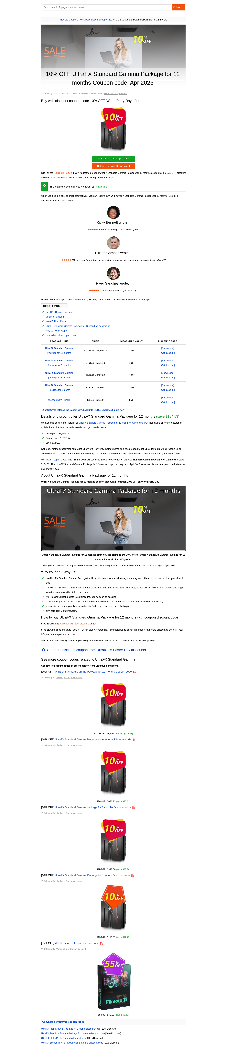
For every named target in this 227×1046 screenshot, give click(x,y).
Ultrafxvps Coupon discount (69, 677)
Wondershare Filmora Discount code (77, 943)
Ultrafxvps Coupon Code (53, 459)
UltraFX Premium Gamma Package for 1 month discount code (73, 1033)
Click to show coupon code (113, 158)
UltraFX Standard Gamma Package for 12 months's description (77, 326)
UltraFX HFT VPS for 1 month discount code (64, 1038)
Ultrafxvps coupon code (115, 93)
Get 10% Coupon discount (59, 312)
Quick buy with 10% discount (113, 166)
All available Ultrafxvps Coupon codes (63, 1022)
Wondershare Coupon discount (71, 949)
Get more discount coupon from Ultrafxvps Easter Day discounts (93, 650)
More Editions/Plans (55, 321)
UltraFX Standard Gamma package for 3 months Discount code (93, 807)
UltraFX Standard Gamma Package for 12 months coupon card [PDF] (114, 423)
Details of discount (54, 316)
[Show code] (167, 348)
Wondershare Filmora (59, 400)
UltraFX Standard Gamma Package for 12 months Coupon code (93, 671)
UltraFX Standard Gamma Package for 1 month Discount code (92, 875)
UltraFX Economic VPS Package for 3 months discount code (72, 1042)
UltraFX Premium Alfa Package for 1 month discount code (70, 1029)
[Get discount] (168, 353)
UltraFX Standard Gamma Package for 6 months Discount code (93, 739)
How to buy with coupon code (60, 335)
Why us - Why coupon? (57, 330)
